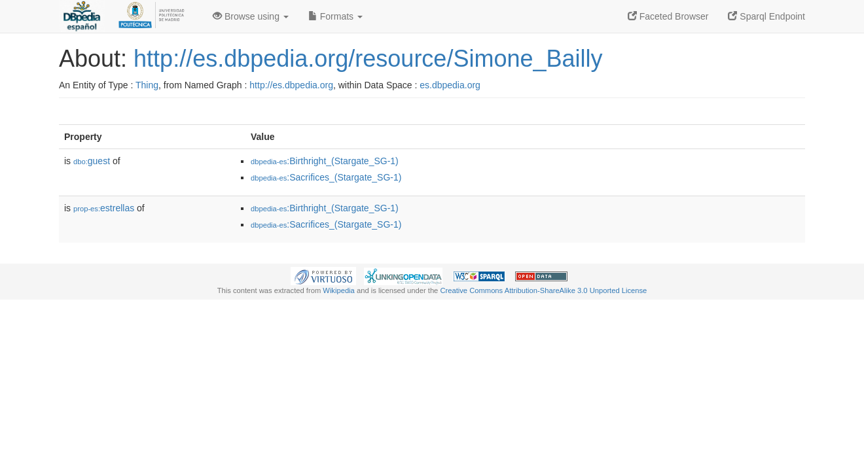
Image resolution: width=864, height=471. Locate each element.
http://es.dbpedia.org (291, 85)
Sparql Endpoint (766, 16)
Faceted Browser (668, 16)
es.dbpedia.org (450, 85)
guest (91, 161)
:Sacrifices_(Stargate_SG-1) (326, 177)
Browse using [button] (251, 16)
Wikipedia (339, 290)
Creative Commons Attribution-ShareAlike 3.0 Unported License (543, 290)
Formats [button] (335, 16)
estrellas (103, 208)
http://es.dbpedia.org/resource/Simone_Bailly (368, 58)
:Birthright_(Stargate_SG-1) (325, 161)
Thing (146, 85)
